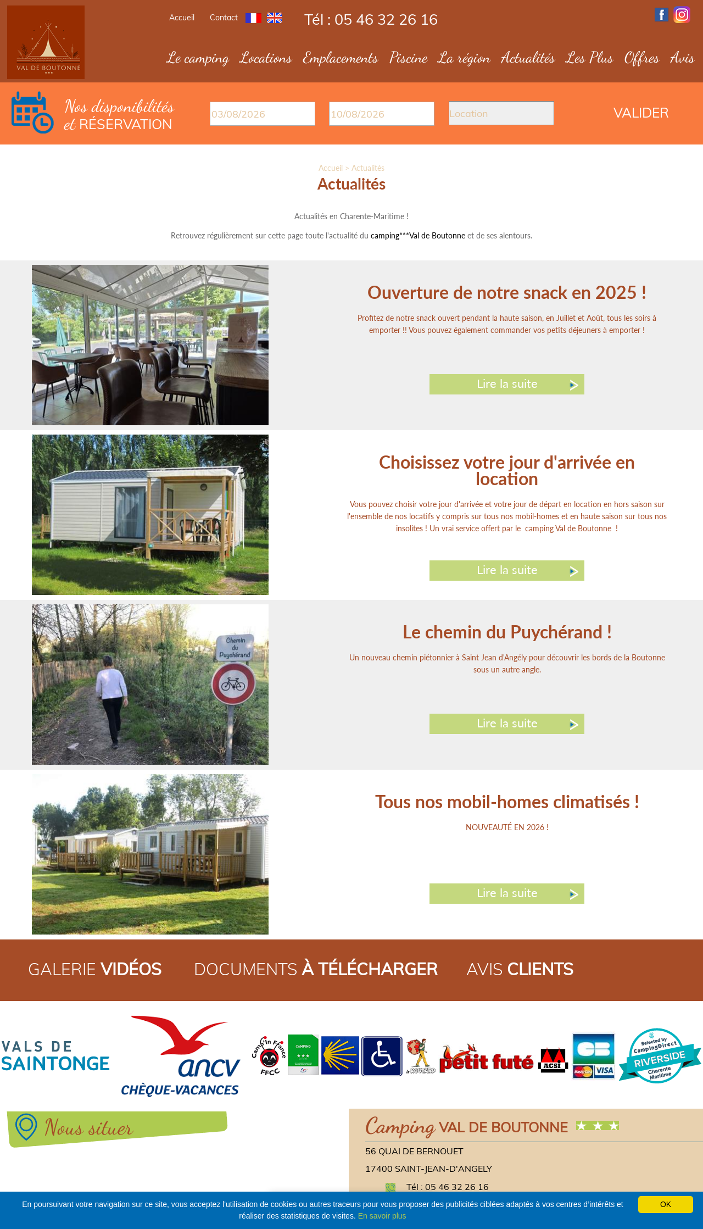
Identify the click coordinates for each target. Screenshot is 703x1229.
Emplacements (340, 57)
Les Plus (589, 57)
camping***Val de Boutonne (418, 235)
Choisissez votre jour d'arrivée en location (507, 470)
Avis (683, 57)
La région (464, 57)
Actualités (528, 57)
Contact (224, 18)
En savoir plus (382, 1215)
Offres (642, 57)
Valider (641, 112)
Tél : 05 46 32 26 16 (371, 19)
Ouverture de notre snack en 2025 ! (506, 292)
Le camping (198, 57)
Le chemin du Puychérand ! (507, 631)
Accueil (181, 18)
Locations (266, 57)
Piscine (408, 57)
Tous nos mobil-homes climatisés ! (507, 801)
